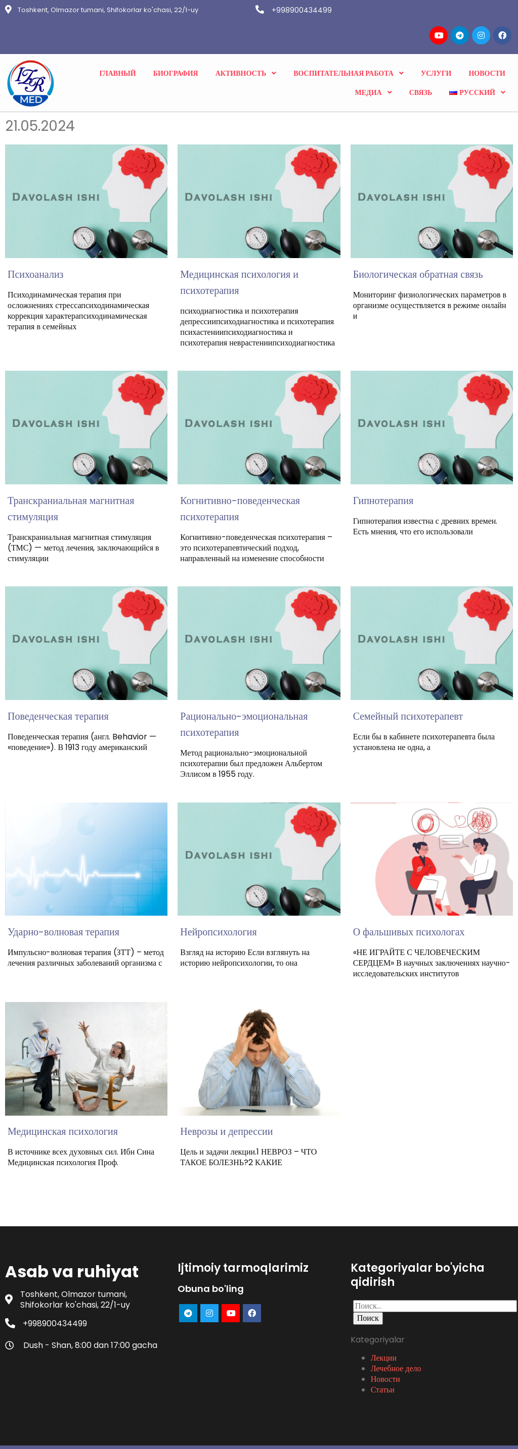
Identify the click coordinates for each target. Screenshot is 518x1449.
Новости (385, 1351)
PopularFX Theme (308, 1433)
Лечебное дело (396, 1340)
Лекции (384, 1330)
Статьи (383, 1361)
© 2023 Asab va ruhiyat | (224, 1433)
